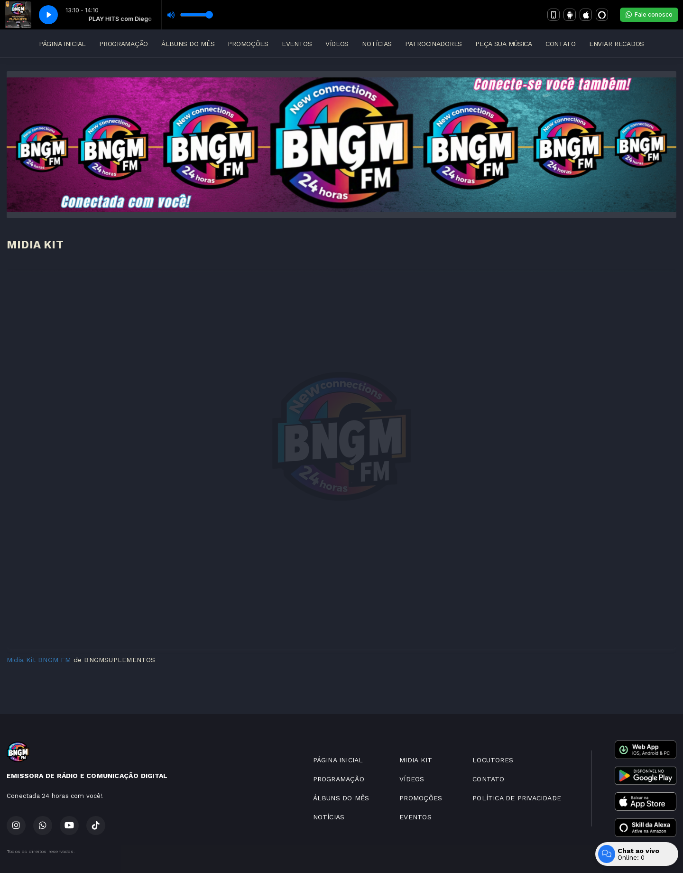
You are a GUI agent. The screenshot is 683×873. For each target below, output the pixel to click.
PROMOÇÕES (248, 43)
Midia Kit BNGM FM (39, 660)
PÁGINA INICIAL (62, 43)
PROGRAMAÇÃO (123, 43)
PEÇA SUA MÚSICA (503, 43)
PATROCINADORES (433, 43)
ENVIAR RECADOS (616, 43)
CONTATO (560, 43)
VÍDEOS (337, 43)
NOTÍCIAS (377, 43)
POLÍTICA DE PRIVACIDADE (516, 798)
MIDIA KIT (415, 760)
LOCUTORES (492, 760)
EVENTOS (297, 43)
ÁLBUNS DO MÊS (187, 43)
